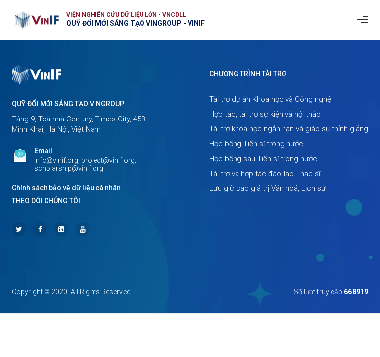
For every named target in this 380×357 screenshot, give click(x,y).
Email (43, 151)
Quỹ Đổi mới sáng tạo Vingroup (68, 104)
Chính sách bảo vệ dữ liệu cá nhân (66, 188)
